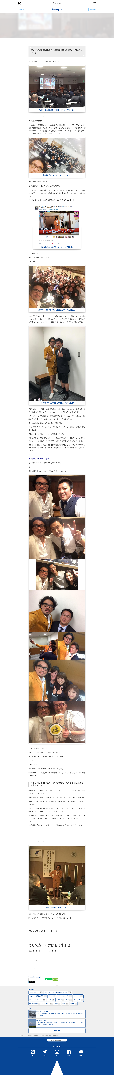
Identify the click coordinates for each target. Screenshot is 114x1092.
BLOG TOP (22, 9)
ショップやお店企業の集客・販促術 (57, 992)
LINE (33, 1055)
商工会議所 (78, 1000)
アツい (52, 996)
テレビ (50, 1000)
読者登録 (92, 9)
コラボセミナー (36, 992)
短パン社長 (47, 1004)
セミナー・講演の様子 (38, 996)
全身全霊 (60, 1000)
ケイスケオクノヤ (64, 996)
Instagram (57, 1055)
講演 (65, 1004)
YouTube (81, 1055)
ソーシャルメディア (37, 1000)
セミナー (78, 996)
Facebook (69, 1055)
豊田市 (73, 1004)
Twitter (45, 1055)
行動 (57, 1004)
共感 (69, 1000)
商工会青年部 (34, 1004)
